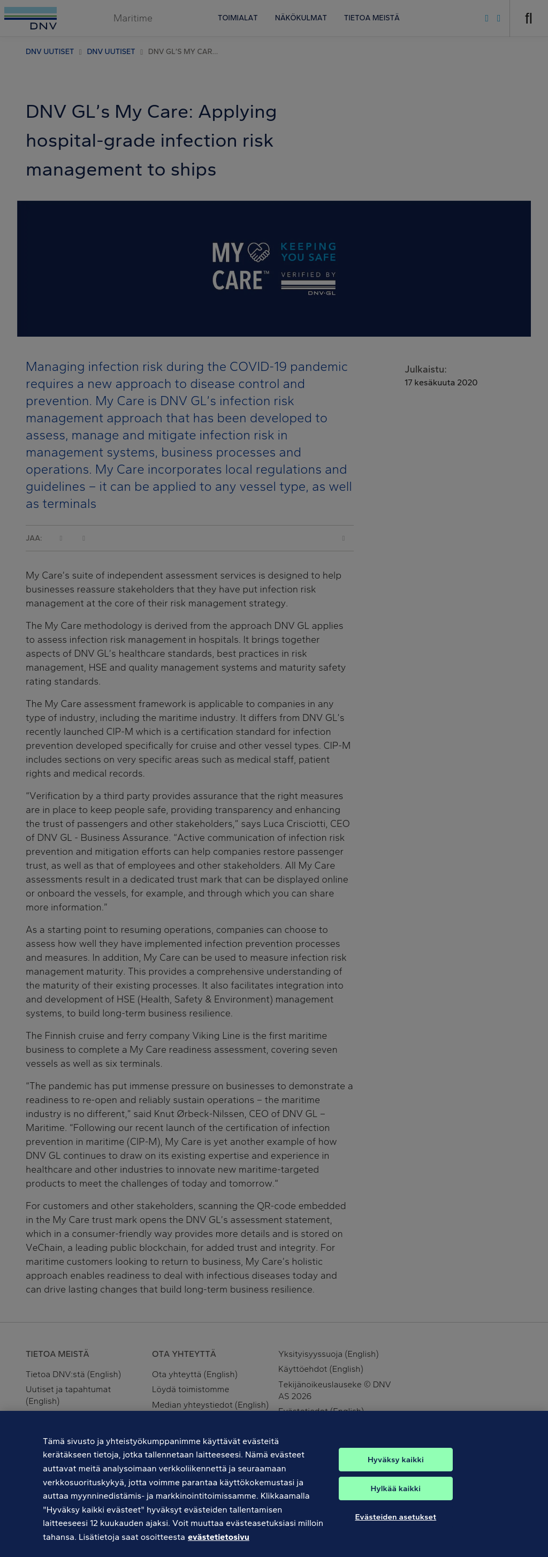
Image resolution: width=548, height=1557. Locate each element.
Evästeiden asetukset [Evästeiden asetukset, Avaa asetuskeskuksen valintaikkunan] (395, 1522)
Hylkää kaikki (396, 1494)
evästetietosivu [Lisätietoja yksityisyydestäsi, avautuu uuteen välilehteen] (218, 1542)
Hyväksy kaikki (396, 1465)
